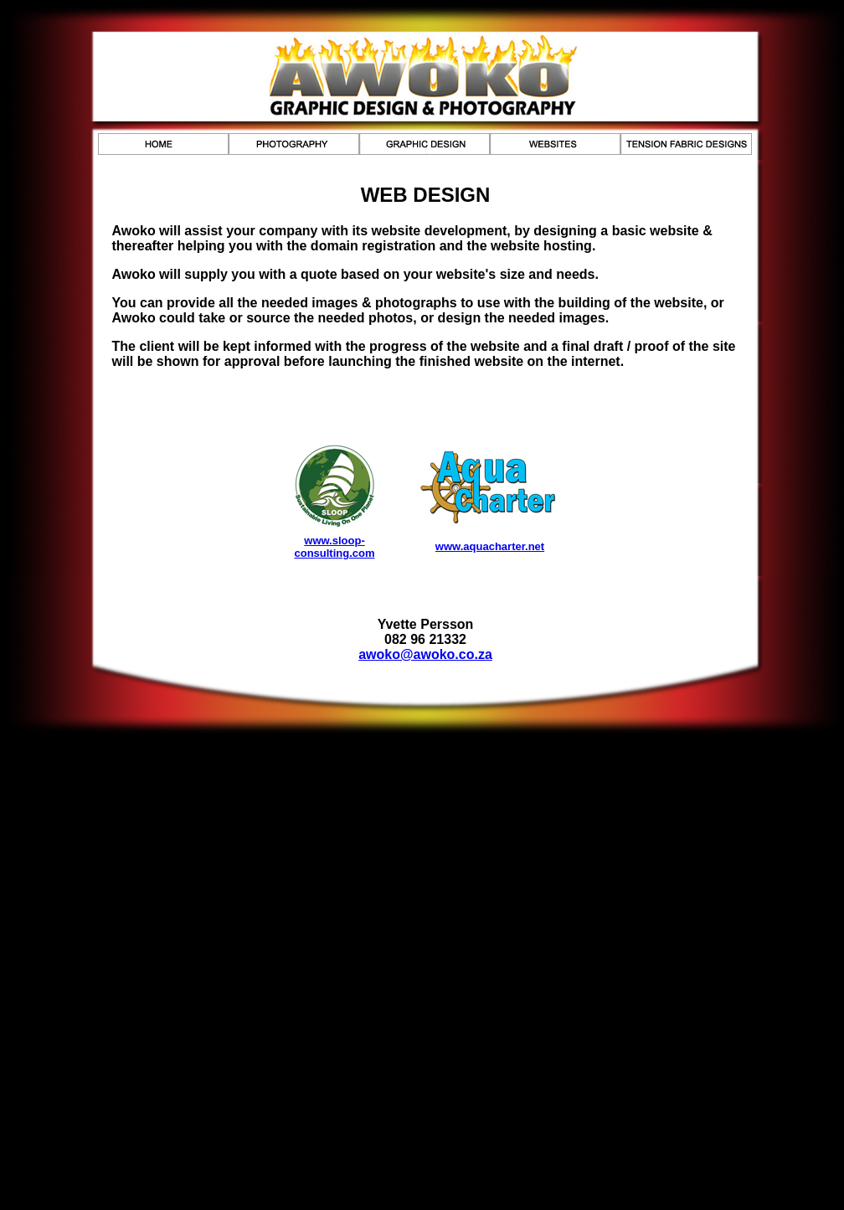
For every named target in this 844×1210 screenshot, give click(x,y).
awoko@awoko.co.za (425, 654)
